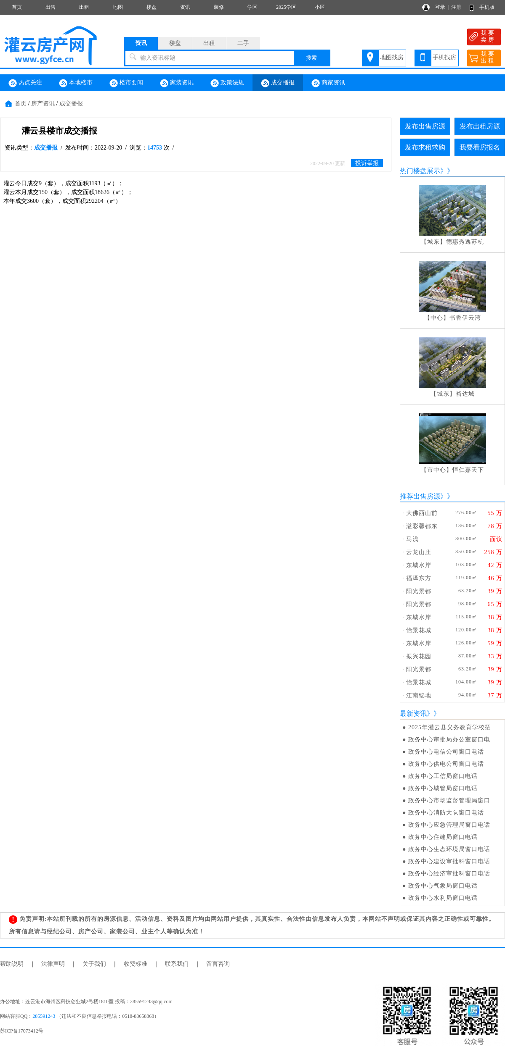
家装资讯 (177, 83)
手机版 (486, 7)
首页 (17, 7)
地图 (118, 7)
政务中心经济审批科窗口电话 (449, 873)
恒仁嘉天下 (468, 470)
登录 (440, 7)
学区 (252, 7)
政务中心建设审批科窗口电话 (449, 861)
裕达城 (465, 394)
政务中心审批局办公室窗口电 (449, 739)
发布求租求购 (425, 147)
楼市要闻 (126, 83)
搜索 (311, 58)
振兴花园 (418, 656)
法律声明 (53, 964)
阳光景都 (418, 591)
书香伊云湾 (465, 318)
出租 (84, 7)
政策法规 (227, 83)
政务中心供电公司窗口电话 (446, 764)
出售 (50, 7)
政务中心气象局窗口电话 (443, 886)
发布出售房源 (425, 126)
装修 (219, 7)
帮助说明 (12, 964)
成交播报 (278, 83)
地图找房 (392, 57)
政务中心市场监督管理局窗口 (449, 800)
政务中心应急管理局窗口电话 (449, 825)
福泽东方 (418, 578)
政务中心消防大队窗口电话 (446, 812)
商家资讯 (328, 83)
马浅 (412, 539)
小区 (320, 7)
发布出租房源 (480, 126)
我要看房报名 (480, 147)
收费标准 (135, 964)
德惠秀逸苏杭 (465, 242)
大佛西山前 (422, 513)
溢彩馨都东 (422, 526)
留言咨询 (218, 964)
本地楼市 (76, 83)
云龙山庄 (418, 552)
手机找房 (444, 57)
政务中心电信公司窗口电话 (446, 752)
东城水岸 (418, 565)
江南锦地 (418, 695)
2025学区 (286, 7)
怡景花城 (418, 630)
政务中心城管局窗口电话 (443, 788)
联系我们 (177, 964)
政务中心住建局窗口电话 (443, 837)
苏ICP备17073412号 (21, 1031)
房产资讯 (43, 103)
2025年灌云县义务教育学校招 (449, 727)
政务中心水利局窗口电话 (443, 898)
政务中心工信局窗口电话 (443, 776)
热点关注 (25, 83)
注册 (456, 7)
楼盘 (151, 7)
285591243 (43, 1016)
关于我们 (94, 964)
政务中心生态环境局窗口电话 (449, 849)
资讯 (185, 7)
